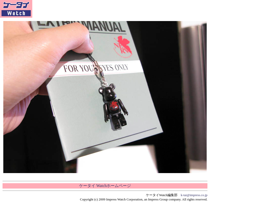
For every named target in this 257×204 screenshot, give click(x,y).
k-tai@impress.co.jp (194, 195)
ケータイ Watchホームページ (105, 185)
